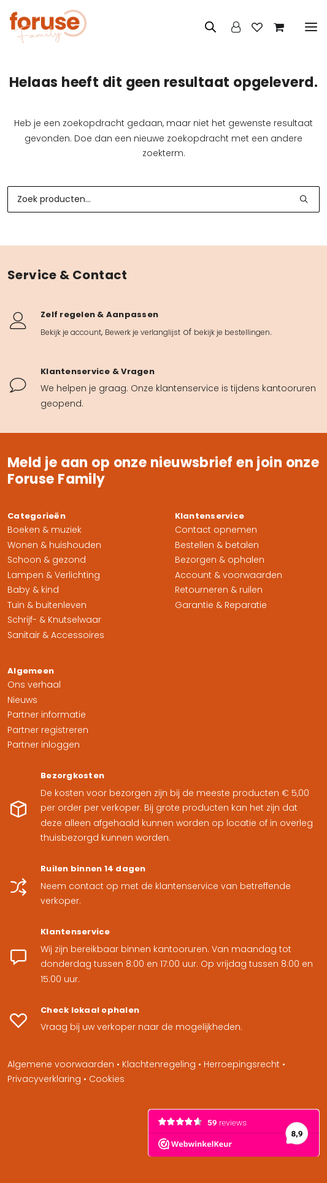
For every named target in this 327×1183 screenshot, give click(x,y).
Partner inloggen (43, 744)
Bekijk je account (70, 332)
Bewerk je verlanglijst (142, 332)
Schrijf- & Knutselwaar (54, 620)
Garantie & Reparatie (221, 605)
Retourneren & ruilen (219, 590)
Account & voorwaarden (228, 575)
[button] (311, 26)
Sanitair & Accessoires (55, 635)
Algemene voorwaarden (60, 1064)
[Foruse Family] (48, 26)
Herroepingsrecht (242, 1064)
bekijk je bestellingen (232, 332)
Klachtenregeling (159, 1064)
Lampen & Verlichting (53, 575)
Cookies (107, 1079)
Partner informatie (46, 714)
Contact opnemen (216, 530)
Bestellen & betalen (217, 545)
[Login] (230, 26)
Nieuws (22, 700)
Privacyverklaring (44, 1079)
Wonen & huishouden (54, 545)
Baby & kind (33, 590)
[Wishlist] (251, 26)
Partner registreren (47, 730)
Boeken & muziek (44, 530)
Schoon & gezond (46, 560)
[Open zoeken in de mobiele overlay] (205, 26)
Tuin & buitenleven (47, 605)
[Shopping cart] (273, 26)
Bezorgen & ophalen (219, 560)
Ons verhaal (34, 684)
